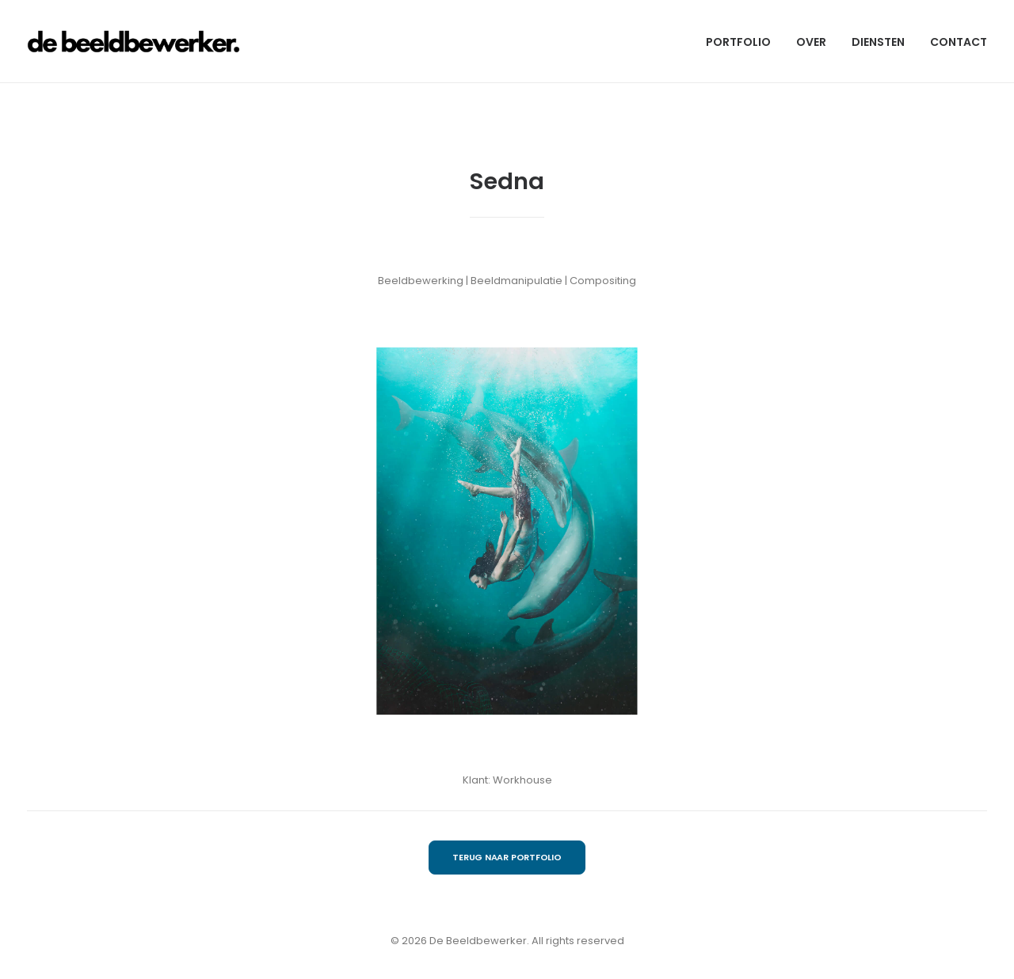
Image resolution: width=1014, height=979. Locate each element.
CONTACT (958, 42)
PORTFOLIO (738, 42)
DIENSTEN (878, 42)
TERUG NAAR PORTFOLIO (507, 857)
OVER (811, 42)
